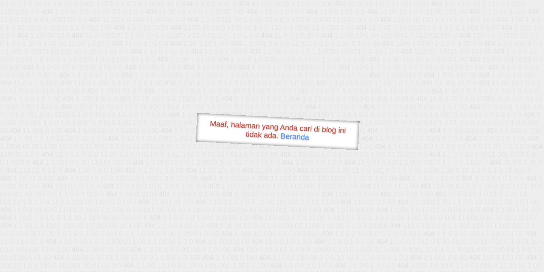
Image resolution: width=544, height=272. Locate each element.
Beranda (294, 136)
